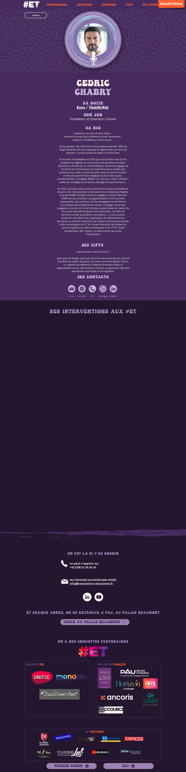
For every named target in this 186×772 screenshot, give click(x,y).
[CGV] (128, 766)
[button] (36, 15)
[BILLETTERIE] (171, 4)
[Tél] (64, 563)
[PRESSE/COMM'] (71, 766)
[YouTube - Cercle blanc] (98, 597)
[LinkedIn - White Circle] (87, 597)
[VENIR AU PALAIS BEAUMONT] (94, 622)
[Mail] (64, 581)
